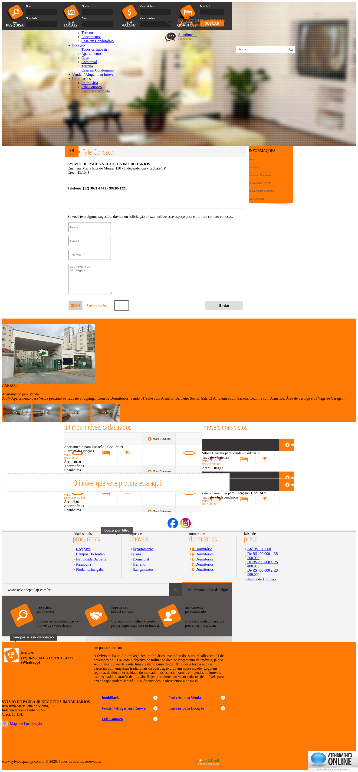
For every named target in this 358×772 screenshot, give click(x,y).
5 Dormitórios (203, 569)
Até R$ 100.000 (259, 549)
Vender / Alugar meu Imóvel (93, 74)
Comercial (89, 62)
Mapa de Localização (26, 724)
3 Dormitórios (203, 559)
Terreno (87, 66)
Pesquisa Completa (96, 91)
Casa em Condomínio (98, 70)
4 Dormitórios (203, 564)
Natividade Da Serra (91, 559)
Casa (85, 58)
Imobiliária (90, 83)
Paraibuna (83, 564)
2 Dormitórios (203, 554)
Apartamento (143, 549)
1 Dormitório (202, 549)
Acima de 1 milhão (261, 579)
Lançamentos (143, 569)
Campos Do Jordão (90, 554)
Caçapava (83, 549)
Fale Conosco (92, 87)
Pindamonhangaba (90, 569)
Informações (81, 79)
